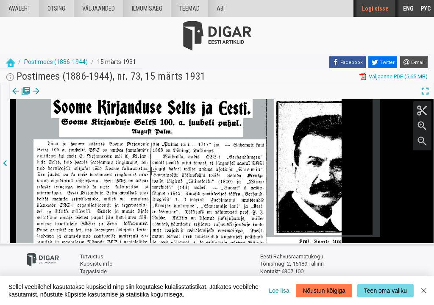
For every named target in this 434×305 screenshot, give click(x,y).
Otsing (56, 8)
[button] (72, 97)
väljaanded (98, 8)
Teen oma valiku (385, 290)
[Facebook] (347, 62)
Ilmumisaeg (147, 8)
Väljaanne (21, 97)
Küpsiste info (96, 264)
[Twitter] (382, 62)
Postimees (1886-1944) (56, 61)
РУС (425, 8)
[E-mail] (414, 62)
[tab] (21, 97)
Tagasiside (93, 271)
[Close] (424, 290)
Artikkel (59, 97)
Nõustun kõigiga (324, 290)
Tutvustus (91, 256)
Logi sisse (375, 8)
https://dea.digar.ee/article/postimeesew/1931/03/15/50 (80, 120)
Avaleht (19, 8)
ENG (408, 8)
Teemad (189, 8)
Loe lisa (279, 290)
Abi (221, 8)
